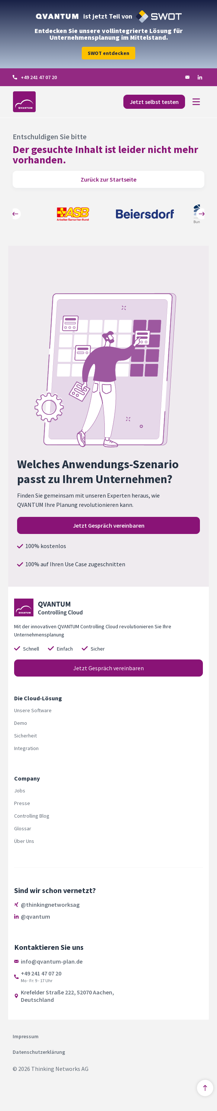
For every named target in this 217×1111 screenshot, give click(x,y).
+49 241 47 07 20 (39, 77)
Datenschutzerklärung (39, 1052)
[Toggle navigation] (196, 102)
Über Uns (24, 841)
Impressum (26, 1036)
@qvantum (35, 916)
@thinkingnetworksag (50, 904)
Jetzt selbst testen (154, 101)
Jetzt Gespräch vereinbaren (109, 525)
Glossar (22, 828)
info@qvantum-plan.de (51, 961)
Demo (20, 723)
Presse (22, 803)
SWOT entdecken (108, 53)
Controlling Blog (31, 815)
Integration (26, 748)
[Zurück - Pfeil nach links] (15, 213)
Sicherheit (25, 735)
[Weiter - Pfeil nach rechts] (201, 213)
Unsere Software (33, 710)
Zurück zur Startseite (108, 179)
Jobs (19, 790)
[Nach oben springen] (205, 1088)
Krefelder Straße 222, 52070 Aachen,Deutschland (67, 995)
